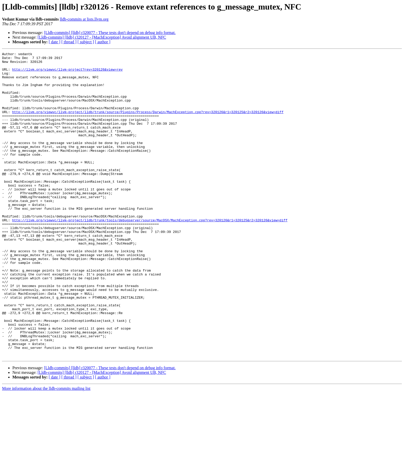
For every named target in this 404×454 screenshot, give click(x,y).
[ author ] (103, 42)
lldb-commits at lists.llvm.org (84, 19)
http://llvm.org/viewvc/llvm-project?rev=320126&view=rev (67, 73)
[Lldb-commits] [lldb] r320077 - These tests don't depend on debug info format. (110, 32)
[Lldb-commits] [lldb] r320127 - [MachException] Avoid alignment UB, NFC (102, 37)
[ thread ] (69, 42)
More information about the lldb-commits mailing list (46, 449)
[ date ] (54, 42)
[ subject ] (86, 42)
